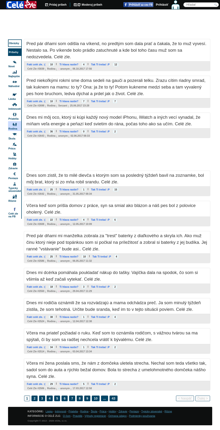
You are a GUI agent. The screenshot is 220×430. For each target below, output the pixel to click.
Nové (12, 66)
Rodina (51, 68)
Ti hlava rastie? (68, 64)
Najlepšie (14, 76)
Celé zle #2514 (35, 351)
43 (113, 398)
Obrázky (14, 43)
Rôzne (12, 200)
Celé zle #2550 (35, 291)
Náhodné (14, 86)
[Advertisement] (110, 24)
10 (96, 398)
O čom (66, 415)
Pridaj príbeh (57, 4)
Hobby (13, 158)
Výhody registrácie (95, 415)
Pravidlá (77, 415)
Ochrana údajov (117, 415)
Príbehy (13, 52)
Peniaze (13, 178)
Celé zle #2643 (35, 136)
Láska (12, 98)
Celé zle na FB (13, 215)
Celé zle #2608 (35, 224)
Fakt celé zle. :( (36, 64)
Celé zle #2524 (35, 321)
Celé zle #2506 (35, 388)
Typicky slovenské (15, 189)
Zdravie (13, 168)
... (104, 398)
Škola (12, 138)
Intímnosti (15, 108)
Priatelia (14, 118)
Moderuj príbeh (92, 4)
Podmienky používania (142, 415)
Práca (12, 148)
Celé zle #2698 (35, 105)
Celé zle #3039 (35, 68)
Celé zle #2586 (35, 261)
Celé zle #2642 (35, 194)
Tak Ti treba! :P (100, 64)
